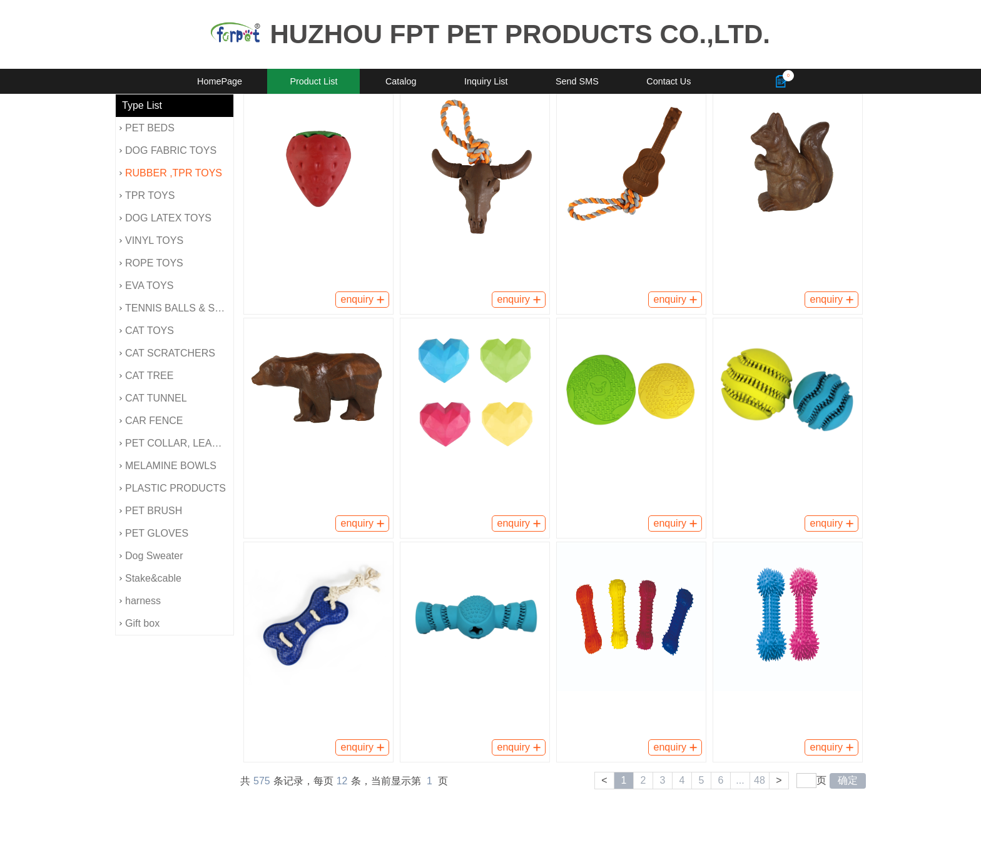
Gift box (139, 623)
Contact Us (668, 81)
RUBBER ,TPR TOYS (170, 173)
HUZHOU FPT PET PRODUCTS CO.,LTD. (520, 34)
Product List (313, 81)
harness (140, 600)
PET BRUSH (150, 510)
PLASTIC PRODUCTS (172, 488)
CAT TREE (146, 375)
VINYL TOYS (151, 240)
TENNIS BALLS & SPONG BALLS (176, 308)
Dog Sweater (151, 555)
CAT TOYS (146, 330)
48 (759, 780)
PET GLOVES (153, 533)
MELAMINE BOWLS (167, 465)
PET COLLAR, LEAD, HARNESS (176, 443)
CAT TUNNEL (153, 398)
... (740, 780)
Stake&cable (150, 578)
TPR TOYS (147, 195)
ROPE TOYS (151, 263)
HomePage (219, 81)
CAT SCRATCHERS (167, 353)
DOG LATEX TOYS (165, 218)
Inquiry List (486, 81)
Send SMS (577, 81)
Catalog (401, 81)
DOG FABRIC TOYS (167, 150)
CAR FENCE (151, 420)
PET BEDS (147, 128)
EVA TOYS (146, 285)
